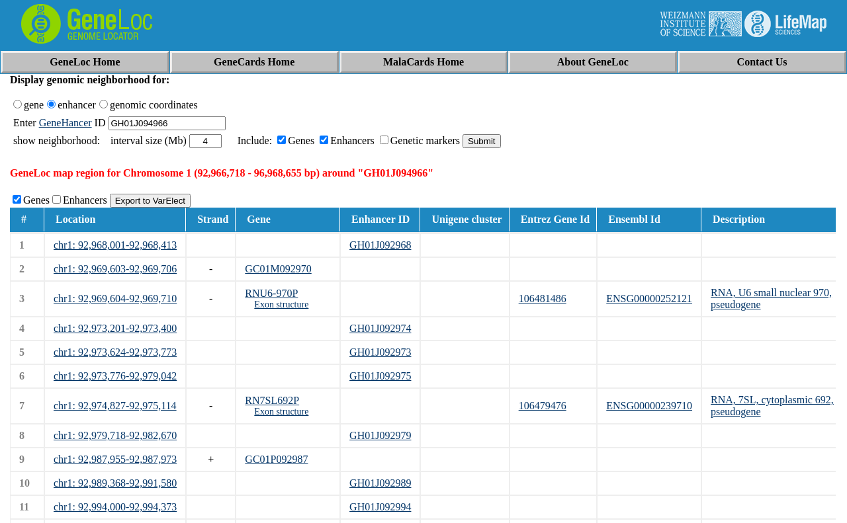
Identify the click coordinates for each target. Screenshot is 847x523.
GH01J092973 (380, 352)
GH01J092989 (380, 483)
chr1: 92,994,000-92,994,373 (115, 506)
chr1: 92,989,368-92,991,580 (115, 483)
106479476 (542, 405)
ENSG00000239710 (649, 405)
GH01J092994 (380, 506)
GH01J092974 (380, 328)
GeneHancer (65, 122)
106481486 (542, 298)
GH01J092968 (380, 245)
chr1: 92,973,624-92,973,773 (115, 352)
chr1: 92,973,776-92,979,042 (115, 376)
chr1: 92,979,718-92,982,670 (115, 435)
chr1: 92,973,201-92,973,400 (115, 328)
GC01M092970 (278, 268)
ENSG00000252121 (649, 298)
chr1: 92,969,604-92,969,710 (115, 298)
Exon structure (281, 304)
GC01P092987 (276, 459)
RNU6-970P (271, 293)
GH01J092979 (380, 435)
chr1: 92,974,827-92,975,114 (115, 405)
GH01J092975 (380, 376)
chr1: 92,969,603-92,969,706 (115, 268)
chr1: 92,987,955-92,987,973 (115, 459)
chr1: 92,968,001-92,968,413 (115, 245)
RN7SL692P (272, 400)
